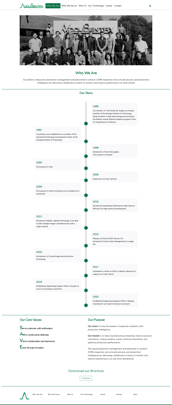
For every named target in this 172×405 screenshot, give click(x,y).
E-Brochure (86, 375)
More (135, 391)
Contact (117, 5)
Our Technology (96, 5)
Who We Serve (69, 5)
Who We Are (52, 5)
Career (109, 5)
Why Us (82, 5)
